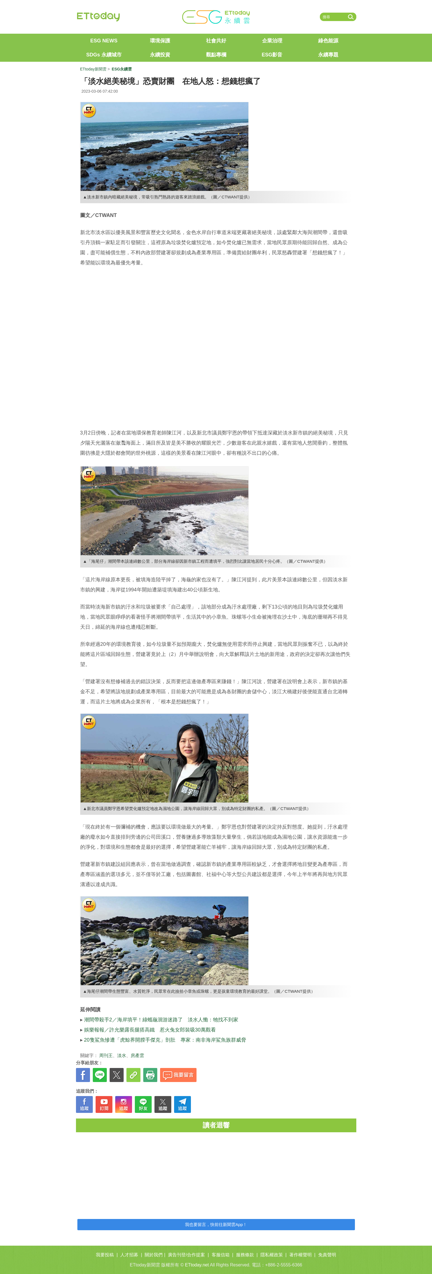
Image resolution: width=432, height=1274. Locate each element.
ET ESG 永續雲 (216, 16)
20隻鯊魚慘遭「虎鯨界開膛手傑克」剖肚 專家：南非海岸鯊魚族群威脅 (165, 1040)
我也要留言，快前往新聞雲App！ (216, 1224)
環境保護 (160, 41)
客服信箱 (221, 1254)
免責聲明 (327, 1254)
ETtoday (98, 16)
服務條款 (245, 1254)
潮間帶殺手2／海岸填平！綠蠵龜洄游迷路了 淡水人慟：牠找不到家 (161, 1020)
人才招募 (129, 1254)
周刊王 (106, 1055)
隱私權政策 (271, 1254)
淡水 (121, 1055)
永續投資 (160, 55)
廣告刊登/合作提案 (186, 1254)
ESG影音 (272, 55)
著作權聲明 (300, 1254)
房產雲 (137, 1055)
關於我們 (154, 1254)
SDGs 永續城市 (103, 55)
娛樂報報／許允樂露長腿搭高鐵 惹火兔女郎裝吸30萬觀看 (150, 1030)
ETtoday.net (197, 1264)
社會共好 (216, 41)
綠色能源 (328, 41)
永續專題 (328, 55)
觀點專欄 (216, 55)
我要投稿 (105, 1254)
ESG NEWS (103, 41)
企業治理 (272, 41)
